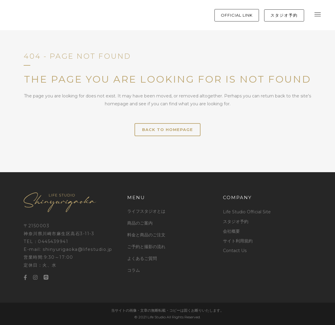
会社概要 (231, 231)
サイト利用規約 (238, 241)
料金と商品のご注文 (146, 235)
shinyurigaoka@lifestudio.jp (77, 249)
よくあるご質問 (142, 258)
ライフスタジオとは (146, 211)
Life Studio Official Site (247, 212)
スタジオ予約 (235, 221)
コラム (133, 270)
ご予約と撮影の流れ (146, 246)
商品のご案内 (140, 223)
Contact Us (235, 250)
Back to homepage (167, 129)
